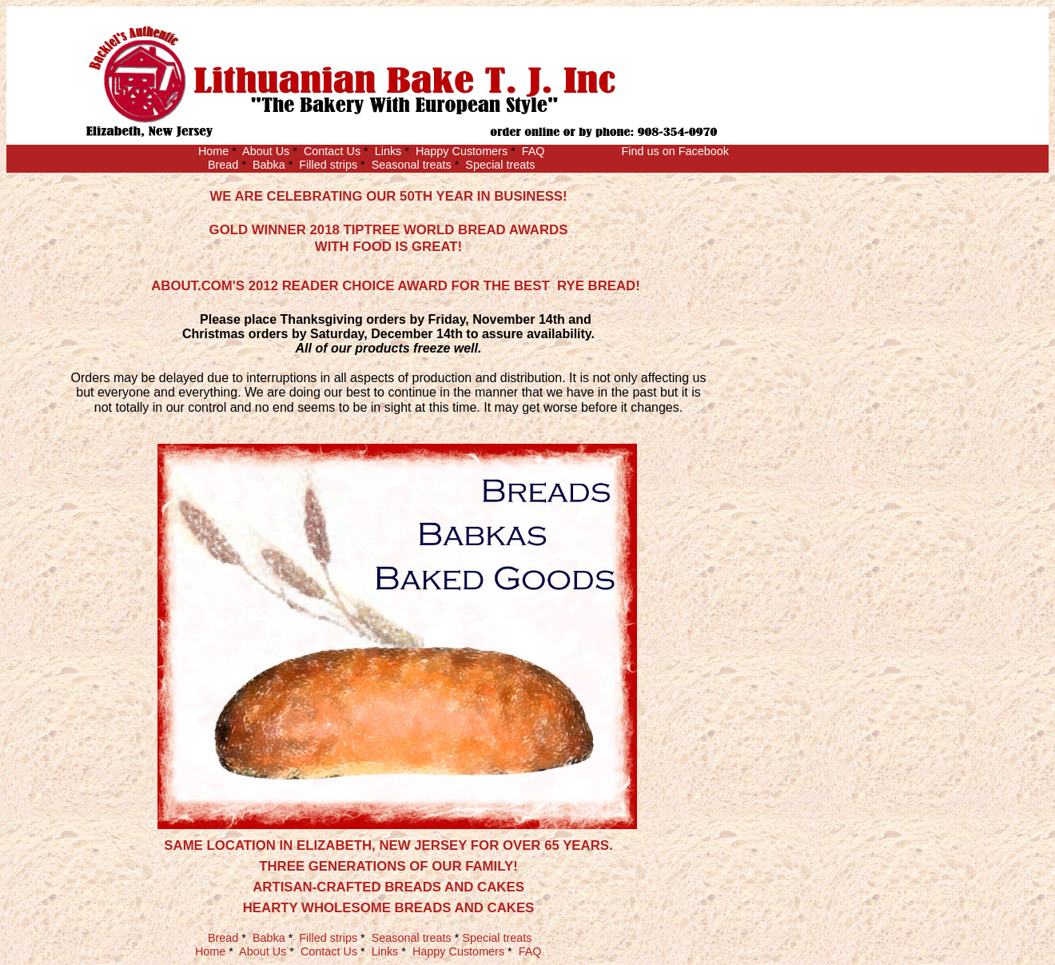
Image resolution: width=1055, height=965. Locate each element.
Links (388, 151)
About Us (265, 151)
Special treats (500, 164)
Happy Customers (462, 151)
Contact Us (332, 151)
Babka (269, 164)
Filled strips (328, 164)
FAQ (533, 151)
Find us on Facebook (674, 151)
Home (213, 151)
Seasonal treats (412, 164)
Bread (223, 164)
